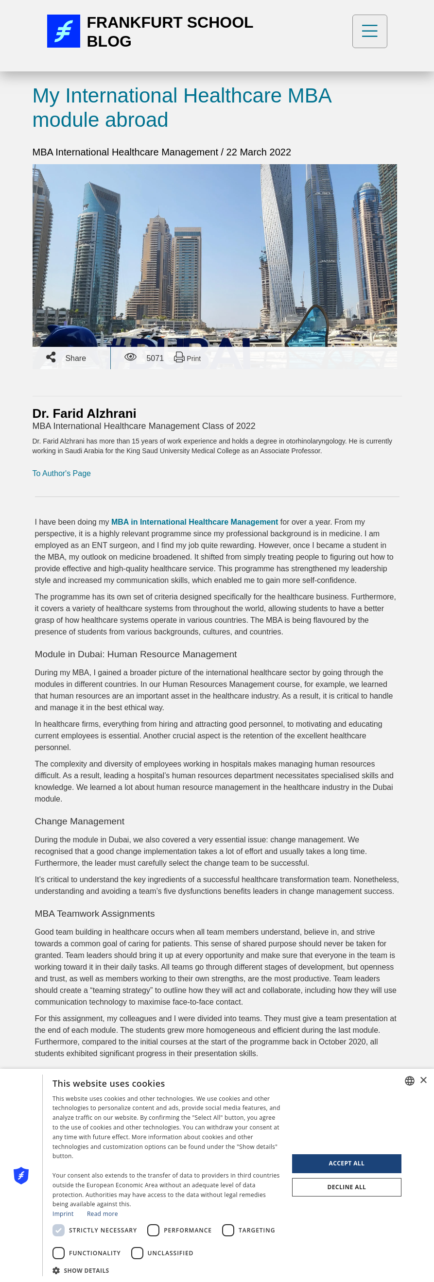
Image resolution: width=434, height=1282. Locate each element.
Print (187, 357)
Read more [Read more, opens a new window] (102, 1214)
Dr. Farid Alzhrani (85, 413)
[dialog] (217, 1175)
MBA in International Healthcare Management (194, 522)
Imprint (62, 1214)
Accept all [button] (347, 1163)
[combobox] (410, 1081)
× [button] (423, 1080)
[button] (166, 1270)
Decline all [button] (346, 1187)
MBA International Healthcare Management (127, 152)
